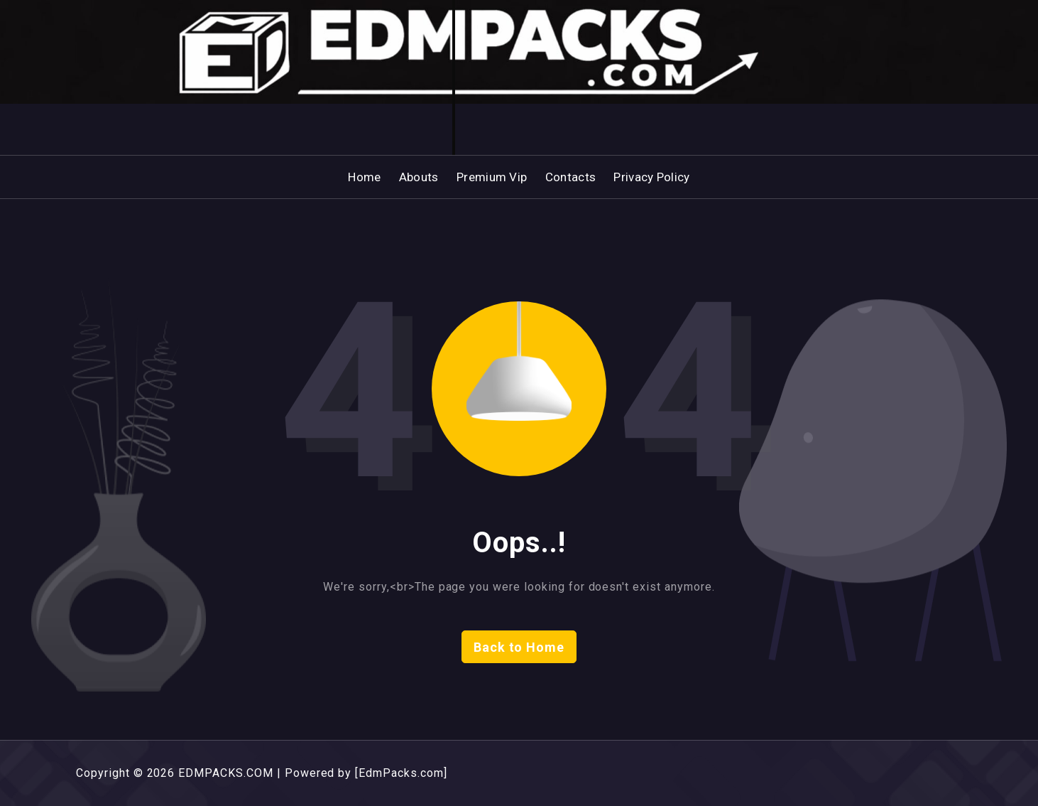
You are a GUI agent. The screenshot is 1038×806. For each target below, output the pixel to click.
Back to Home (519, 647)
